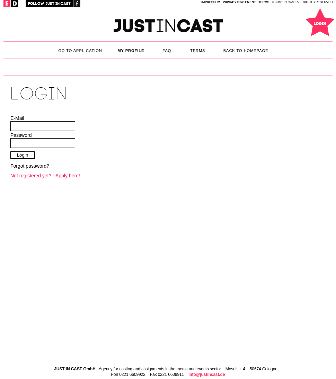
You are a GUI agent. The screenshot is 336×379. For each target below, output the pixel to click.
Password (21, 135)
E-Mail (17, 118)
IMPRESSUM (210, 2)
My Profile (130, 51)
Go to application (80, 51)
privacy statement (239, 2)
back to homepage (245, 51)
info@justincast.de (206, 374)
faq (166, 51)
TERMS (263, 2)
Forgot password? (29, 166)
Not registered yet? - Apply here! (45, 175)
